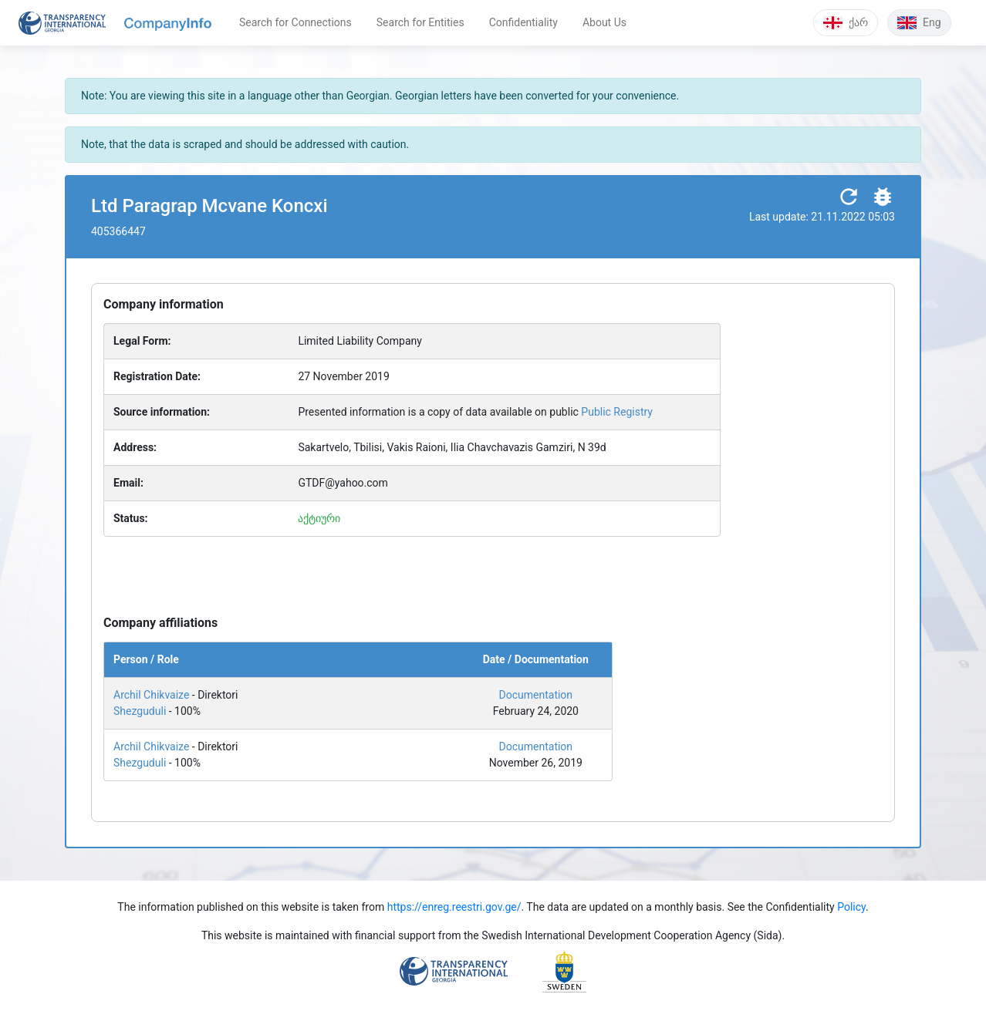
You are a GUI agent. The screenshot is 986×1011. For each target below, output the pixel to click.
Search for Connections (295, 22)
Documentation (536, 695)
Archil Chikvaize (151, 695)
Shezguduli (139, 711)
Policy (851, 907)
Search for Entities (420, 22)
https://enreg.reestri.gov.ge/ (454, 907)
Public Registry (617, 412)
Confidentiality (523, 22)
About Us (604, 22)
